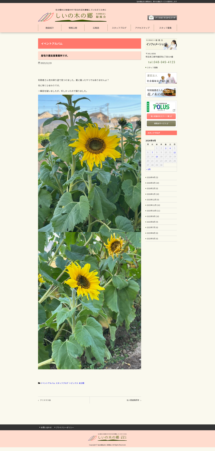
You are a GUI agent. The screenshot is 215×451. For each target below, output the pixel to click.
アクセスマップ (142, 27)
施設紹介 (50, 27)
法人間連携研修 (131, 400)
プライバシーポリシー (68, 428)
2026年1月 (154, 196)
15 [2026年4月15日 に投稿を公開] (157, 157)
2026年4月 (153, 178)
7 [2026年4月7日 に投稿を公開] (152, 153)
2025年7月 (153, 233)
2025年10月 (154, 214)
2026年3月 (154, 184)
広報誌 (96, 27)
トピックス (78, 382)
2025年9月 (154, 221)
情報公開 (73, 27)
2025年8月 (153, 227)
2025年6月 (153, 239)
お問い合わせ (47, 428)
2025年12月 (154, 202)
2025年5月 (153, 245)
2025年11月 (154, 209)
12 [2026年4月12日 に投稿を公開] (174, 153)
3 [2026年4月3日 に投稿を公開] (165, 149)
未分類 (88, 382)
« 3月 (148, 170)
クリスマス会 (46, 400)
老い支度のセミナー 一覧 (160, 116)
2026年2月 (153, 190)
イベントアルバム (49, 382)
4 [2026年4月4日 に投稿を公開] (170, 149)
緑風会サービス (160, 124)
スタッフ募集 (165, 27)
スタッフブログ (119, 27)
